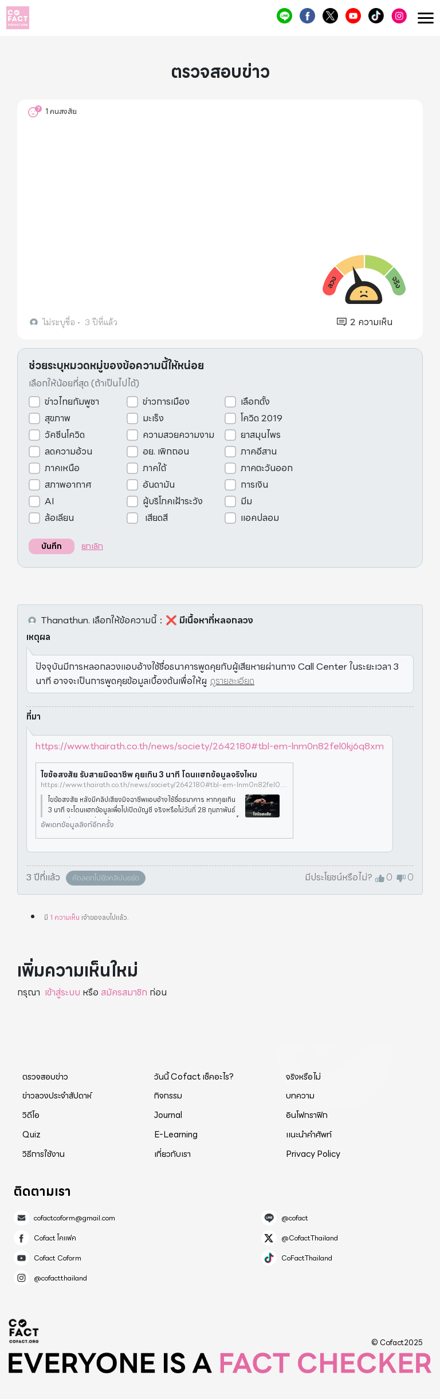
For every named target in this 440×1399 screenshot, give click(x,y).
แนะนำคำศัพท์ (309, 1134)
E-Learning (176, 1134)
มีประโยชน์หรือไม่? (338, 877)
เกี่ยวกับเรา (172, 1154)
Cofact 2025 (24, 1331)
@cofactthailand (399, 15)
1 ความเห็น (65, 917)
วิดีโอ (31, 1115)
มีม (246, 501)
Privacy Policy (313, 1154)
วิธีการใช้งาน (43, 1154)
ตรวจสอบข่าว (45, 1077)
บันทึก (51, 546)
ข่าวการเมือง (166, 402)
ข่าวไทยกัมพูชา (72, 402)
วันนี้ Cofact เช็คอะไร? (194, 1077)
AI (49, 501)
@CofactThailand (330, 15)
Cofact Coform (353, 15)
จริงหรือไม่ (303, 1077)
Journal (168, 1115)
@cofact (284, 15)
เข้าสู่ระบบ (62, 992)
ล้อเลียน (59, 518)
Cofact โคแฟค (307, 15)
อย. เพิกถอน (166, 452)
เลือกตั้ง (255, 402)
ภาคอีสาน (259, 452)
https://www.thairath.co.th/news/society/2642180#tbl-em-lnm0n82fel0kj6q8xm (210, 746)
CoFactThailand (376, 15)
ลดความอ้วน (68, 452)
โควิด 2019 (261, 418)
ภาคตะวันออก (267, 468)
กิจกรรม (168, 1095)
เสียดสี (155, 518)
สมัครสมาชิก (124, 992)
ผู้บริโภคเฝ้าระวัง (173, 501)
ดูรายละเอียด (232, 681)
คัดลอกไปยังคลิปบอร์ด (105, 878)
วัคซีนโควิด (65, 435)
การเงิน (254, 485)
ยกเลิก (92, 546)
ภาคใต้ (154, 468)
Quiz (31, 1134)
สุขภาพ (57, 418)
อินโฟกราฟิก (307, 1115)
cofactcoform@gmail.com (74, 1218)
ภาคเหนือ (62, 468)
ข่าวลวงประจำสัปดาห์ (57, 1095)
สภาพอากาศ (68, 485)
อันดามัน (159, 485)
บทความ (300, 1095)
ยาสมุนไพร (261, 435)
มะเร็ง (153, 418)
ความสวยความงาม (178, 435)
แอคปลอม (260, 518)
